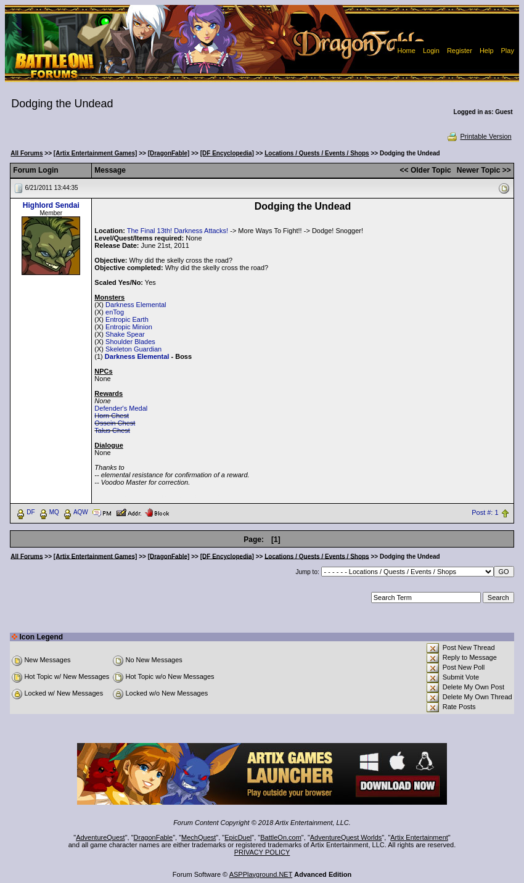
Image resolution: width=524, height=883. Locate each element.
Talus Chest (111, 430)
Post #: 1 (485, 512)
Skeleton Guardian (133, 349)
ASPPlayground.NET (261, 874)
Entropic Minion (128, 327)
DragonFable (153, 837)
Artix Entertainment (419, 837)
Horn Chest (111, 415)
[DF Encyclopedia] (227, 153)
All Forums (26, 153)
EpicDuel (238, 837)
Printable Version (478, 136)
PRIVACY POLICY (262, 852)
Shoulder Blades (130, 341)
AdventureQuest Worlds (346, 837)
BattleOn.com (280, 837)
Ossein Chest (114, 423)
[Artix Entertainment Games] (95, 153)
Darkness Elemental (135, 304)
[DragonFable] (169, 153)
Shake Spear (125, 334)
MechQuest (198, 837)
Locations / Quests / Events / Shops (316, 153)
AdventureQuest (100, 837)
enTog (114, 312)
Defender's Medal (120, 408)
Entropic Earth (127, 319)
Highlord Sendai (51, 205)
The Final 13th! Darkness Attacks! (177, 230)
